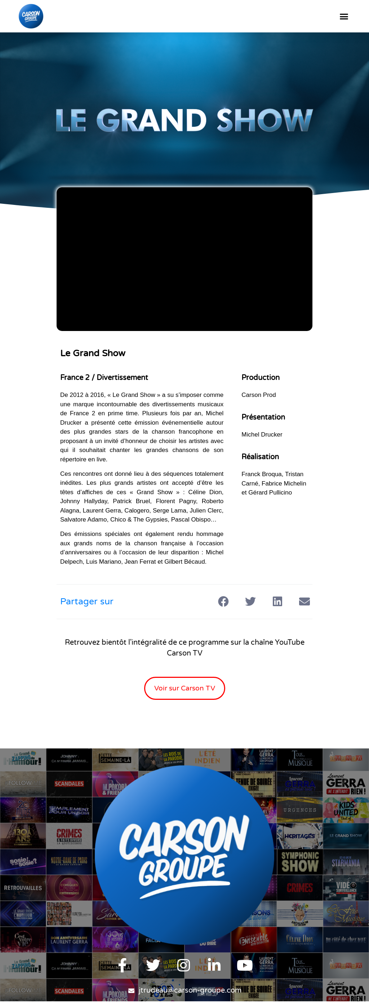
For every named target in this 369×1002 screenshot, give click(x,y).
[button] (344, 16)
